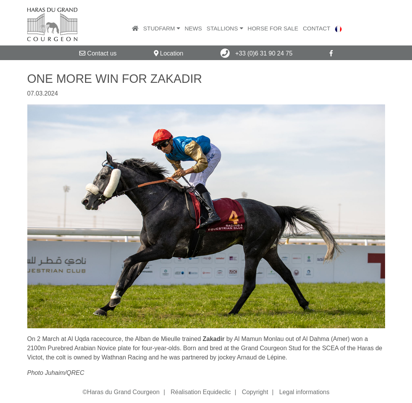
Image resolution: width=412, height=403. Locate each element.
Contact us (98, 53)
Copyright (255, 392)
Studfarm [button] (161, 28)
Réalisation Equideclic (200, 392)
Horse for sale (273, 28)
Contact (316, 28)
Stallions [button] (225, 28)
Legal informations (304, 392)
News (193, 28)
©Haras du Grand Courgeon (121, 392)
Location (168, 53)
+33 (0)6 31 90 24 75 (256, 53)
